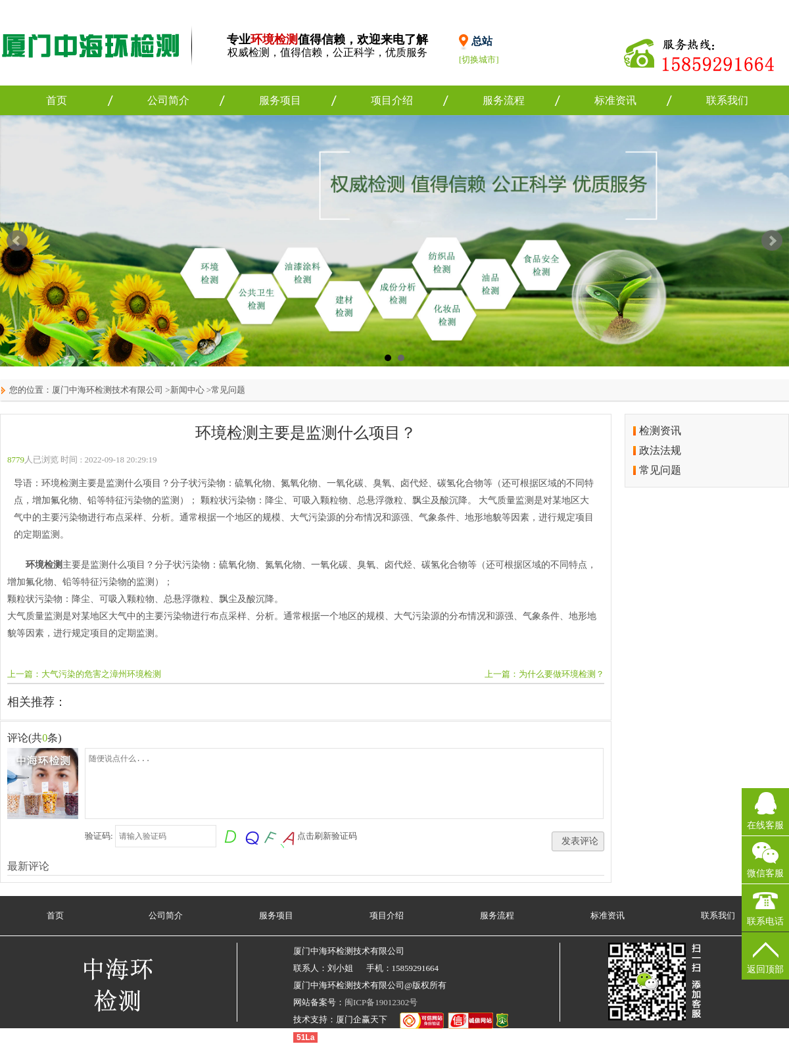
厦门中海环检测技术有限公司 (107, 390)
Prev (17, 240)
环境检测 (44, 565)
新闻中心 (187, 390)
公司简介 (168, 100)
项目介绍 (392, 100)
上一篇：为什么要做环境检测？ (544, 674)
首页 (56, 100)
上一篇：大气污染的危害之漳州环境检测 (84, 674)
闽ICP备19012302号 (381, 1002)
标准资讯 (615, 100)
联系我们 (727, 100)
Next (771, 240)
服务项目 (280, 100)
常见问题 (228, 390)
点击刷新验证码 (327, 836)
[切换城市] (479, 59)
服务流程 (504, 100)
